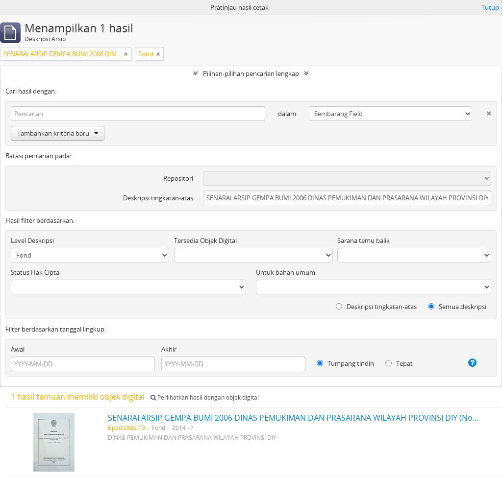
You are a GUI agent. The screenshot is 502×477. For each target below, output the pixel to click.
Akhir (168, 349)
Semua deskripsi (457, 306)
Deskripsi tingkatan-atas (158, 197)
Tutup (490, 7)
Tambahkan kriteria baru (57, 133)
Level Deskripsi (32, 240)
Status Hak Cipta (35, 272)
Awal (18, 349)
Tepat (399, 363)
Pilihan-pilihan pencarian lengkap (251, 73)
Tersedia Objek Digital (205, 240)
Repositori (178, 178)
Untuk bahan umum (285, 272)
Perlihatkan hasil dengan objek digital (205, 397)
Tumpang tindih (345, 363)
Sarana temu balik (363, 240)
